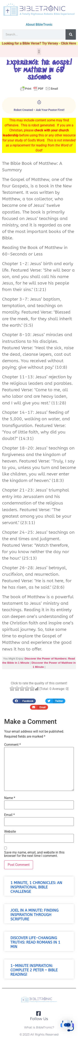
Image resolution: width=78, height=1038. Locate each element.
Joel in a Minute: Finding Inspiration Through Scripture (34, 914)
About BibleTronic (39, 25)
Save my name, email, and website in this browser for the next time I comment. (34, 854)
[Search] (71, 34)
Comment (12, 744)
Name (9, 798)
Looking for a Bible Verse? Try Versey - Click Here (39, 43)
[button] (39, 51)
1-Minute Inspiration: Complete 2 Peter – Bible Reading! (34, 970)
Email (9, 815)
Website (10, 831)
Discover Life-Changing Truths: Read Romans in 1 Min (35, 942)
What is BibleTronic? (39, 1027)
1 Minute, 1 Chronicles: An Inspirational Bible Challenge (36, 887)
